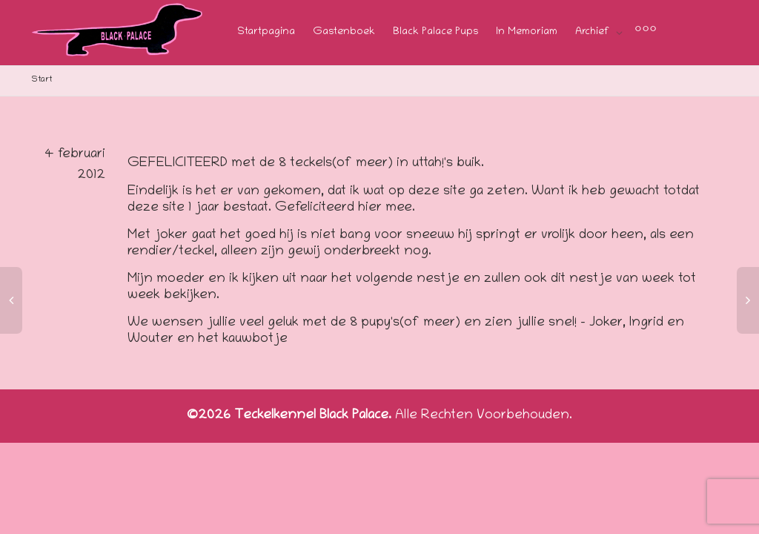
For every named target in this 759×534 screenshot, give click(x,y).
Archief (593, 32)
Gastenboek (344, 32)
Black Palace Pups (435, 32)
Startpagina (266, 32)
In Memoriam (526, 32)
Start (42, 80)
